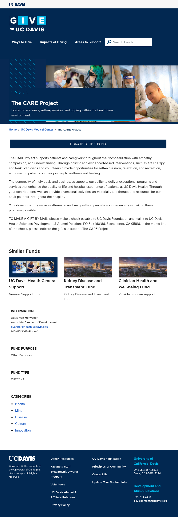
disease (21, 417)
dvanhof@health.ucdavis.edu (29, 326)
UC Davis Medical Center (37, 129)
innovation (23, 430)
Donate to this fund (88, 143)
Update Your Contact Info (109, 482)
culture (20, 423)
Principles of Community (109, 466)
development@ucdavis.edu (150, 501)
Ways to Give (22, 42)
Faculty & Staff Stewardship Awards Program (65, 471)
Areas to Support (88, 42)
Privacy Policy (60, 505)
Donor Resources (62, 459)
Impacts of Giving (53, 42)
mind (19, 410)
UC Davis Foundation (106, 459)
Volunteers (58, 484)
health (20, 403)
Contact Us (99, 474)
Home (13, 129)
